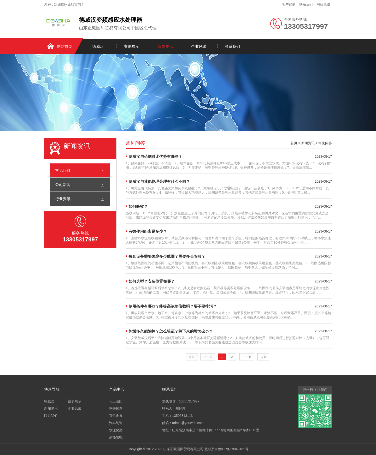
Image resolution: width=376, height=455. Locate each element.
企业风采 (198, 46)
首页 (294, 143)
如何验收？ (138, 206)
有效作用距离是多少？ (148, 231)
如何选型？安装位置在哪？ (152, 281)
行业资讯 (62, 199)
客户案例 (288, 4)
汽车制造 (116, 423)
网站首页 (64, 46)
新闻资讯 (165, 46)
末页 (263, 357)
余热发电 (116, 437)
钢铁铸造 (116, 408)
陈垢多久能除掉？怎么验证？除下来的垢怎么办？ (171, 331)
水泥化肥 (116, 430)
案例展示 (131, 46)
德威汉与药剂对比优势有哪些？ (155, 157)
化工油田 (116, 401)
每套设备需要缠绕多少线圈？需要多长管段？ (167, 256)
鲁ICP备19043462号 (233, 449)
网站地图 (323, 4)
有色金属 (116, 416)
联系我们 (306, 4)
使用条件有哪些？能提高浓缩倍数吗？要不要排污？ (173, 306)
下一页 (246, 357)
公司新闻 (62, 184)
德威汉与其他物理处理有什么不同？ (159, 182)
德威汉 (98, 46)
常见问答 (62, 170)
